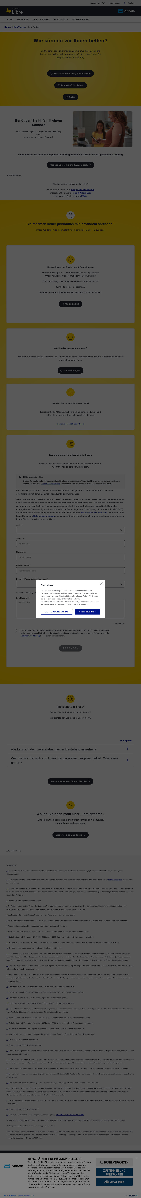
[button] (87, 612)
